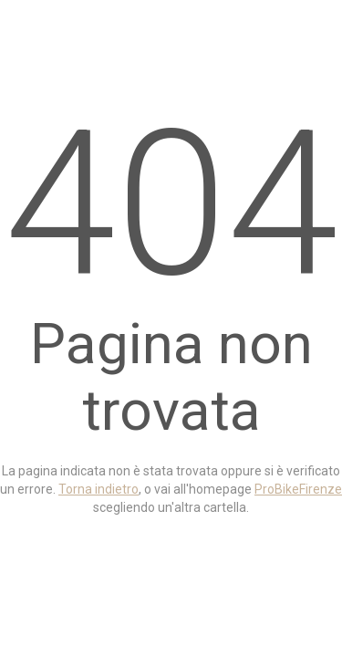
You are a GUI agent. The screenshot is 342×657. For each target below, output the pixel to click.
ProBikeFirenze (298, 489)
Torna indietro (98, 489)
